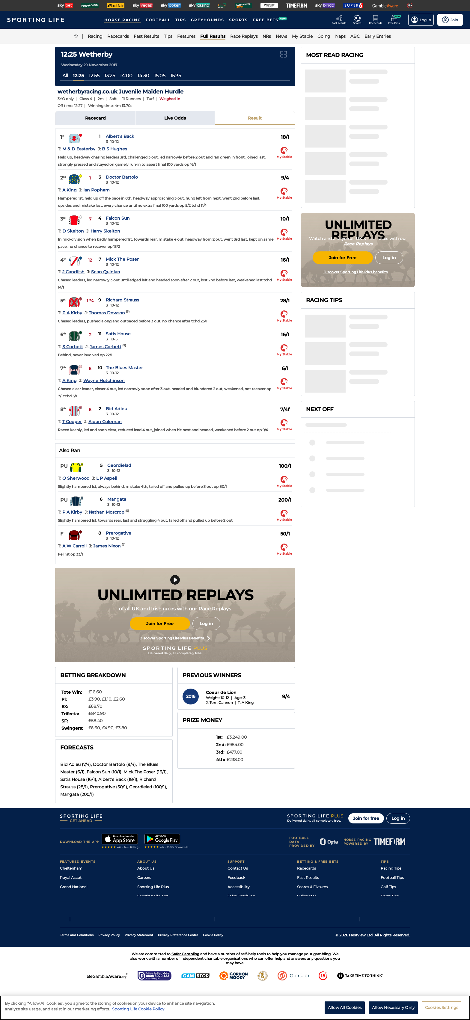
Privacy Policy (109, 967)
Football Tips (392, 877)
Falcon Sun (118, 218)
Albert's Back (120, 136)
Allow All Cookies (344, 1009)
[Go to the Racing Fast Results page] (341, 20)
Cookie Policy (213, 967)
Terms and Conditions (77, 967)
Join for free (366, 818)
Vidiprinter (306, 896)
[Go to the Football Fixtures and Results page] (359, 20)
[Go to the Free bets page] (395, 20)
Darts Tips (390, 896)
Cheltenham (71, 868)
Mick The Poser (122, 259)
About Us (145, 868)
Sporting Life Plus (153, 887)
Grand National (73, 887)
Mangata (116, 499)
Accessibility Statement (158, 905)
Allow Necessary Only (393, 1009)
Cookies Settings (441, 1009)
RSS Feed (145, 924)
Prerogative (118, 533)
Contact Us (238, 868)
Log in (206, 623)
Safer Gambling (241, 896)
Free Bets (305, 914)
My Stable (305, 905)
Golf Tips (388, 887)
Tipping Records (395, 914)
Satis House (118, 334)
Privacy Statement (139, 967)
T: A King (246, 702)
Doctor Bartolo (122, 177)
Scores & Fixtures (312, 887)
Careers (144, 877)
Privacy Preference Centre (178, 967)
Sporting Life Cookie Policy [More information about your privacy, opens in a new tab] (138, 1011)
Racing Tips (391, 868)
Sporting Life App (152, 896)
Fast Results (308, 877)
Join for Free (160, 623)
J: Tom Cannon (219, 702)
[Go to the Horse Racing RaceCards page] (377, 20)
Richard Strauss (122, 300)
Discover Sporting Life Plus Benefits (174, 638)
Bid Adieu (116, 408)
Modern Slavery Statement (161, 914)
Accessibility (239, 887)
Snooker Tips (392, 905)
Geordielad (119, 465)
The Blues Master (124, 367)
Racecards (306, 868)
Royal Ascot (71, 877)
